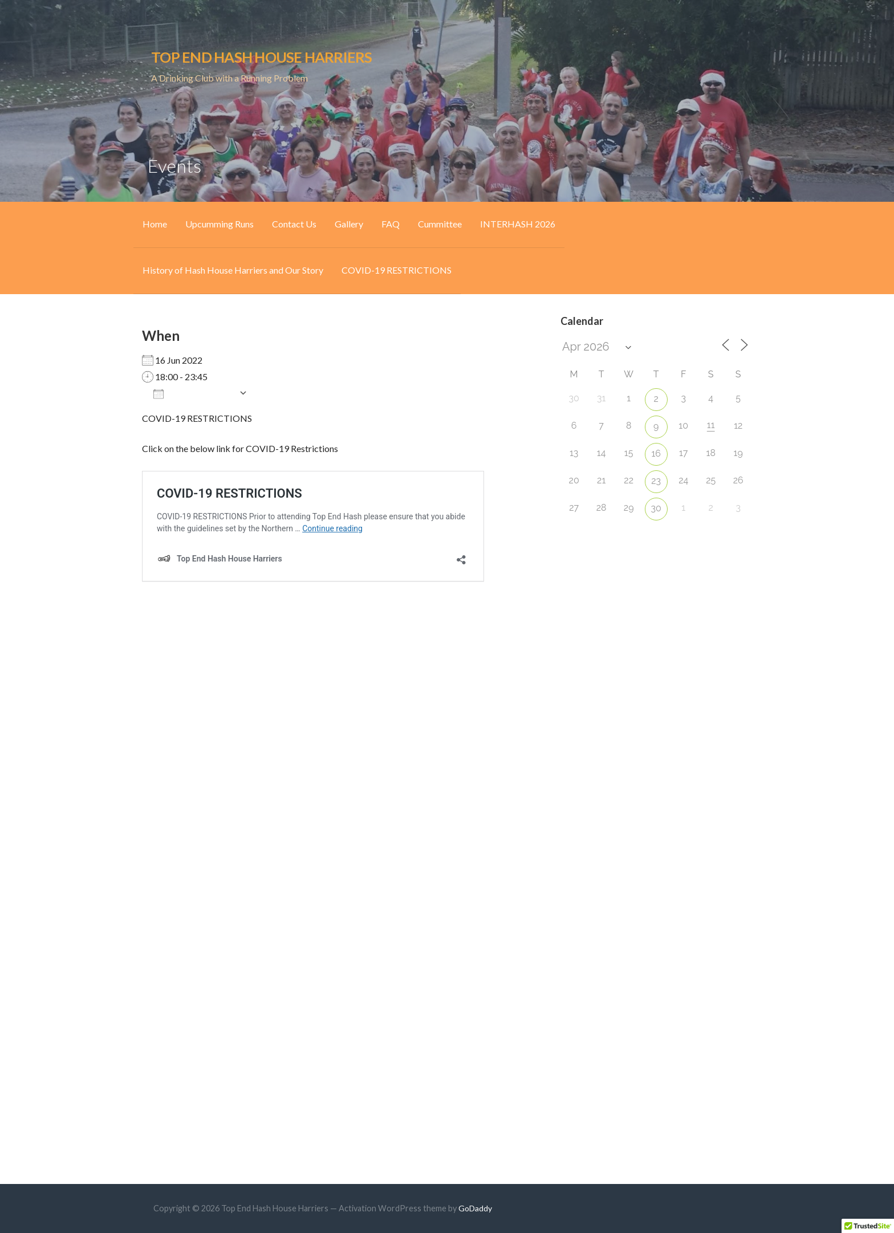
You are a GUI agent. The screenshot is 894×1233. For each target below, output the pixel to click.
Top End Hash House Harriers (261, 57)
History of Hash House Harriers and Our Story (233, 269)
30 (656, 508)
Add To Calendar (193, 393)
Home (155, 223)
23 (656, 480)
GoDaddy (475, 1208)
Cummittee (440, 223)
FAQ (390, 223)
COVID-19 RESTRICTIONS (397, 269)
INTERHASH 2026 (517, 223)
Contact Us (294, 223)
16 (656, 453)
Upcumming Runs (219, 223)
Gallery (349, 223)
